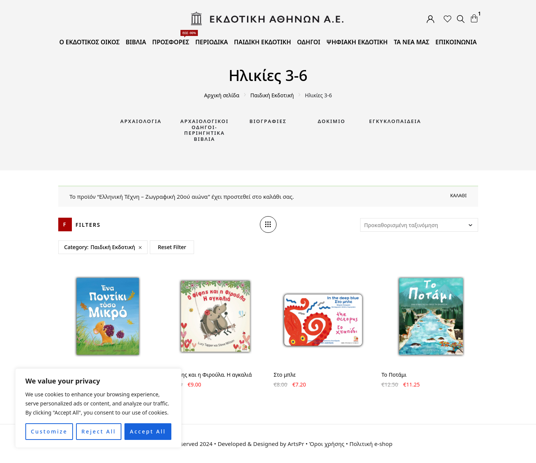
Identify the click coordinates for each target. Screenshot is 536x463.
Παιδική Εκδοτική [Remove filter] (112, 247)
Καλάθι (458, 195)
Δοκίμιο (331, 121)
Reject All (98, 431)
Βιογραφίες (268, 121)
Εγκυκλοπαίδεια (395, 121)
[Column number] (268, 224)
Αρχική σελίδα (221, 95)
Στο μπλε (285, 374)
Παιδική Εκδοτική (272, 95)
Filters (88, 224)
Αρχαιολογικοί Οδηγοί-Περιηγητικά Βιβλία (204, 130)
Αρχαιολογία (141, 121)
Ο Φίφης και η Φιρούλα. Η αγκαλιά (209, 374)
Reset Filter (172, 247)
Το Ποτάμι (394, 374)
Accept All (148, 431)
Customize (49, 431)
